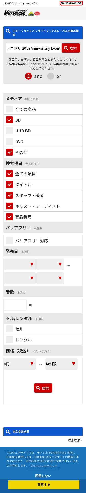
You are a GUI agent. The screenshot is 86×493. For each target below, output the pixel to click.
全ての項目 (25, 174)
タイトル (23, 184)
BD (18, 120)
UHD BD (23, 131)
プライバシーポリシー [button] (44, 465)
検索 (73, 48)
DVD (19, 141)
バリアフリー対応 (31, 241)
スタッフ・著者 (29, 195)
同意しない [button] (43, 476)
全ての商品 (25, 109)
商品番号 (23, 217)
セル (19, 329)
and (38, 76)
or (58, 76)
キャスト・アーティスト (37, 206)
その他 (21, 152)
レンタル (23, 340)
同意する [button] (43, 485)
